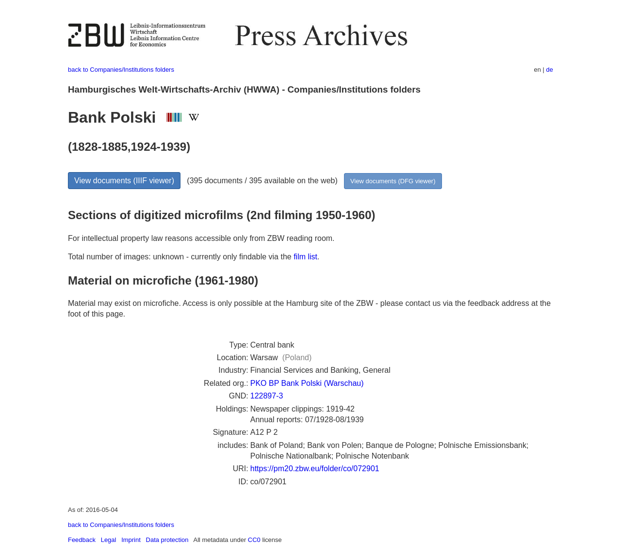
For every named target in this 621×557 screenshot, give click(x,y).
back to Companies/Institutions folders (121, 69)
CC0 (254, 539)
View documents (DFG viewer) (392, 181)
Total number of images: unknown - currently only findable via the (181, 257)
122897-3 (266, 396)
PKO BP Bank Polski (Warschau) (307, 383)
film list (305, 257)
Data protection (167, 539)
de (549, 69)
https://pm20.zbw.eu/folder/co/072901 (314, 468)
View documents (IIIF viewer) (124, 180)
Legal (108, 539)
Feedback (82, 539)
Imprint (131, 539)
